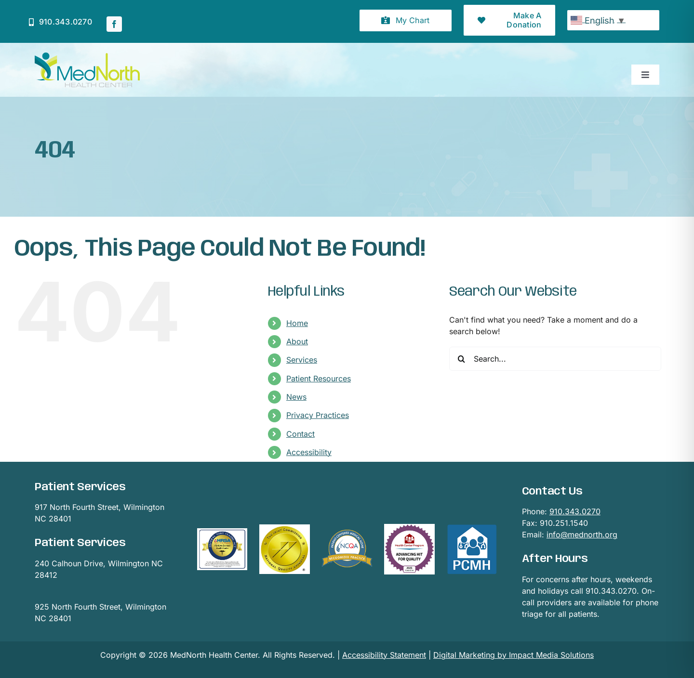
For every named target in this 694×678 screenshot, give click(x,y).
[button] (406, 20)
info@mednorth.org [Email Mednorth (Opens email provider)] (582, 534)
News (296, 397)
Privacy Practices (317, 415)
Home (297, 323)
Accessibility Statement (384, 655)
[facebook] (114, 24)
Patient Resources (318, 378)
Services (301, 360)
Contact (300, 434)
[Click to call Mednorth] (60, 21)
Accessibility (309, 452)
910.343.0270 (575, 511)
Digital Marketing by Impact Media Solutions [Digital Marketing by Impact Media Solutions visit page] (513, 655)
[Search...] (555, 359)
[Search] (461, 359)
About (297, 341)
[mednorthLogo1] (87, 56)
